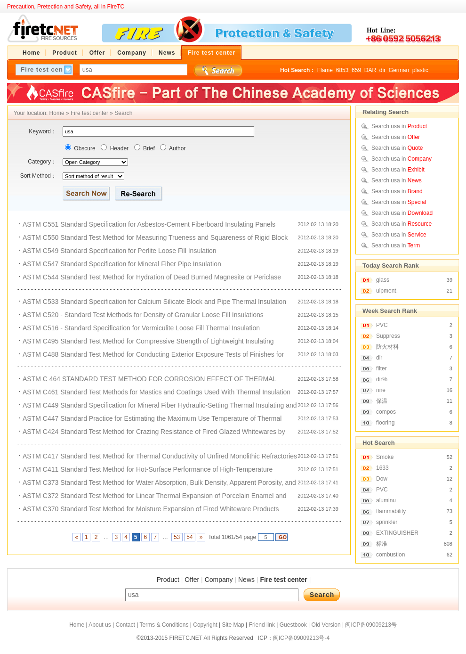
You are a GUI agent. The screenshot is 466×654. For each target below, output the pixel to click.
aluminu (386, 500)
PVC (382, 325)
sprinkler (386, 522)
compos (386, 412)
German (399, 70)
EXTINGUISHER (397, 533)
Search (123, 113)
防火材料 (387, 346)
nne (381, 390)
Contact (125, 624)
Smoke (385, 457)
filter (381, 368)
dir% (381, 379)
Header (118, 148)
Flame (325, 70)
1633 (382, 468)
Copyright (205, 624)
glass (382, 280)
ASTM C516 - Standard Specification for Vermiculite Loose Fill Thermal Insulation (141, 328)
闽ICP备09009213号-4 (301, 638)
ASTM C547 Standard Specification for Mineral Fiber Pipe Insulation (122, 264)
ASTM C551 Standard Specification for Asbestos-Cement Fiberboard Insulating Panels (149, 224)
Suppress (388, 336)
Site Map (233, 624)
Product (168, 579)
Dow (381, 478)
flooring (385, 422)
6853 (342, 70)
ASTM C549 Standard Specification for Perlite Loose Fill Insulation (120, 250)
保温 (381, 401)
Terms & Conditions (163, 624)
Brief (148, 148)
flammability (391, 511)
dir (382, 70)
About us (99, 624)
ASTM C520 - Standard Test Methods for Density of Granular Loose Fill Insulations (143, 315)
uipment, (387, 290)
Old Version (326, 624)
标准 (381, 543)
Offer (192, 579)
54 (189, 537)
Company (219, 579)
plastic (420, 70)
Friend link (262, 624)
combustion (390, 554)
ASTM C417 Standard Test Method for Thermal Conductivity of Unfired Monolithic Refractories (160, 456)
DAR (370, 70)
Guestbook (293, 624)
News (246, 579)
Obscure (84, 148)
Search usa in (399, 126)
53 (177, 537)
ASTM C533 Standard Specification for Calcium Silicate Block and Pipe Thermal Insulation (154, 301)
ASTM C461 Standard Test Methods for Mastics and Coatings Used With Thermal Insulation (156, 392)
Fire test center (89, 113)
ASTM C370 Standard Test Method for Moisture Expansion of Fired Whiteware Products (151, 509)
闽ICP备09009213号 (370, 624)
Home (56, 113)
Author (176, 148)
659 (356, 70)
